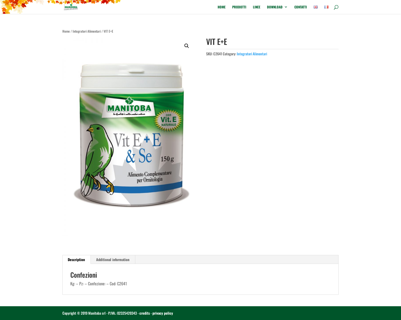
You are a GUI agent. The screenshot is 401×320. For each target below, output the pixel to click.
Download (275, 7)
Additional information (112, 259)
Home (222, 7)
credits (144, 313)
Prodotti (239, 7)
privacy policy (162, 313)
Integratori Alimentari (87, 31)
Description (76, 259)
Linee (256, 7)
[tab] (76, 259)
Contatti (300, 7)
